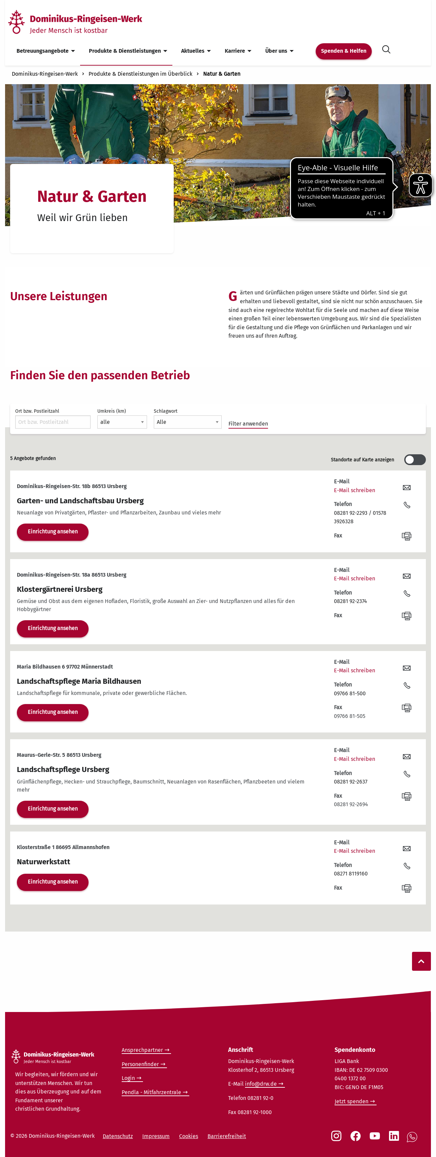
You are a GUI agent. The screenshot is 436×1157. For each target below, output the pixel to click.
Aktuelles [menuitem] (192, 51)
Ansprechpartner (142, 1050)
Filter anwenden (248, 423)
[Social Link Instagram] (338, 1139)
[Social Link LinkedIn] (395, 1139)
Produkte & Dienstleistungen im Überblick (140, 74)
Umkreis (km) (122, 418)
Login (128, 1078)
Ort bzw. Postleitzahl (53, 418)
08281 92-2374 (350, 601)
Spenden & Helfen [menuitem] (343, 51)
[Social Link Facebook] (357, 1139)
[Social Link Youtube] (376, 1139)
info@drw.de (261, 1084)
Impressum (156, 1136)
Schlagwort (188, 418)
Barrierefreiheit (227, 1136)
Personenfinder (140, 1064)
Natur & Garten (221, 74)
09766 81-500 (350, 693)
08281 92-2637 (350, 781)
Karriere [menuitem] (235, 51)
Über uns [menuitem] (276, 51)
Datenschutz (118, 1136)
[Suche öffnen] (386, 48)
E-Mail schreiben (354, 490)
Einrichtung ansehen (53, 531)
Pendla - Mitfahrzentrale (151, 1092)
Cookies (188, 1136)
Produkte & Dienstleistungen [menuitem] (125, 51)
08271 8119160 (351, 873)
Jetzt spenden (351, 1101)
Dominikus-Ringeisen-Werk (45, 74)
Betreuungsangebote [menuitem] (43, 51)
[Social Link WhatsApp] (413, 1140)
